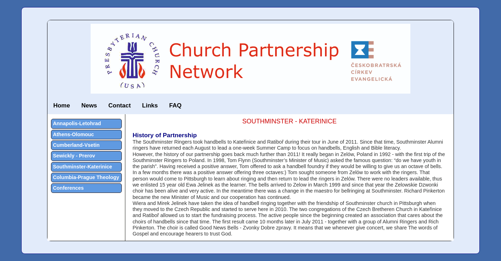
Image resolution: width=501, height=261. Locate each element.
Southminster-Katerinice (82, 167)
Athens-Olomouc (73, 134)
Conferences (68, 188)
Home (61, 105)
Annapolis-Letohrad (77, 123)
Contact (119, 105)
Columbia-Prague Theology (86, 177)
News (89, 105)
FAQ (175, 105)
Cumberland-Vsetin (76, 145)
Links (150, 105)
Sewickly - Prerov (74, 156)
